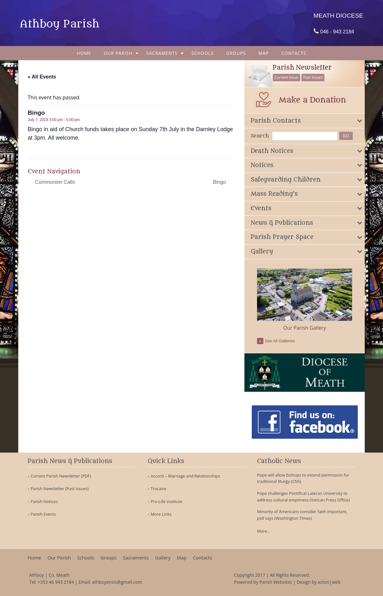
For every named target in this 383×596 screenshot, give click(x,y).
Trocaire (158, 489)
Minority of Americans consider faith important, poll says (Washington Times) (302, 515)
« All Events (42, 76)
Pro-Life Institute (166, 502)
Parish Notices (44, 502)
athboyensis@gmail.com (117, 582)
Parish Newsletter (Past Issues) (60, 489)
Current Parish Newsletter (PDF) (61, 476)
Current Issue (286, 77)
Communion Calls (54, 182)
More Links (161, 514)
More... (263, 531)
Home (84, 53)
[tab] (304, 121)
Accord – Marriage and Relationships (185, 476)
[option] (304, 300)
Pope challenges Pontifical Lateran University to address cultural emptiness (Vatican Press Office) (303, 496)
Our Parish (118, 53)
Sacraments (162, 53)
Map (263, 53)
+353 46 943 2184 (55, 582)
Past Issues (313, 77)
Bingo (220, 182)
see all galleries (280, 341)
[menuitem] (84, 53)
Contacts (293, 53)
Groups (236, 53)
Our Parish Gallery (304, 327)
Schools (203, 53)
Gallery (162, 557)
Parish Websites (276, 582)
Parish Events (43, 514)
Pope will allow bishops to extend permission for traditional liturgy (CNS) (303, 478)
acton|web (329, 582)
